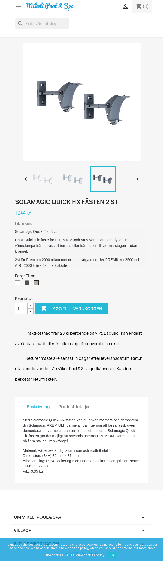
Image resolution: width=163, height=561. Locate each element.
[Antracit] (28, 284)
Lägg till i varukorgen (71, 308)
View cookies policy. (90, 555)
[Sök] (42, 23)
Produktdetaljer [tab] (74, 406)
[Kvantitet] (21, 308)
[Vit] (18, 284)
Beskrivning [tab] (38, 406)
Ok (112, 555)
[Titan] (37, 284)
